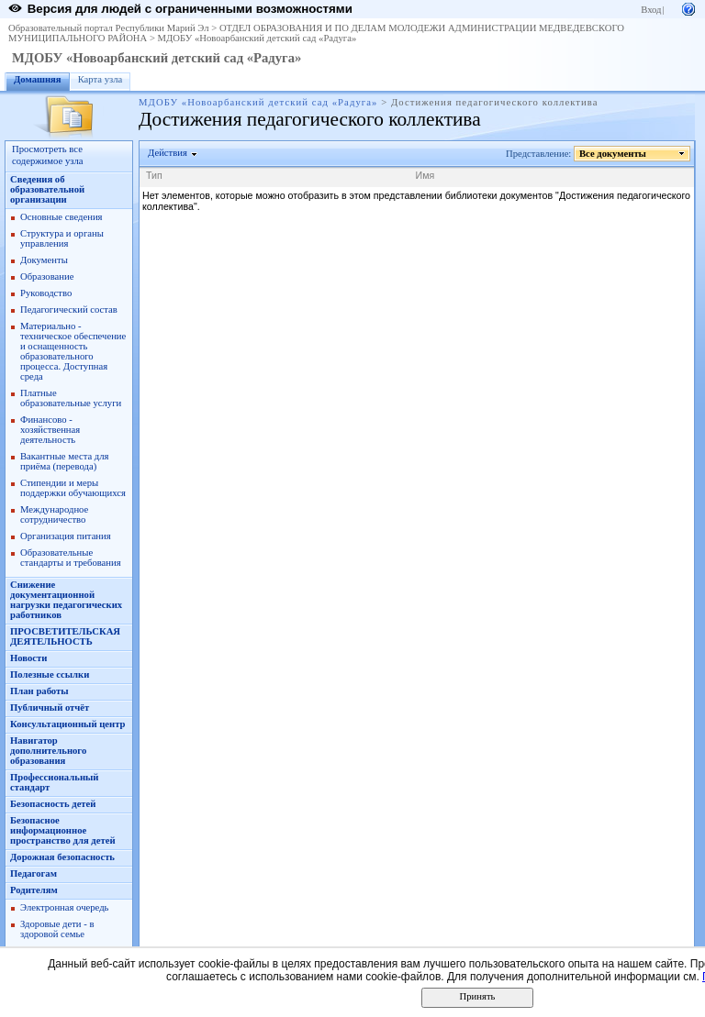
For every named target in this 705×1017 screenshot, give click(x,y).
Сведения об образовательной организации (47, 189)
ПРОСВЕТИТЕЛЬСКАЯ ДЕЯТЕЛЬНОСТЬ (65, 636)
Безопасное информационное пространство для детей (63, 830)
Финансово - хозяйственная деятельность (50, 430)
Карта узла (100, 79)
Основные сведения (61, 217)
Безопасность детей (52, 804)
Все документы (613, 154)
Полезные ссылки (49, 674)
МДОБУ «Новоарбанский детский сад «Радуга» (257, 38)
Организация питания (65, 536)
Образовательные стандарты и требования (70, 557)
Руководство (46, 293)
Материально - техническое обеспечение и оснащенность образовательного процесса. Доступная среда (73, 351)
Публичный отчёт (49, 707)
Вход (651, 10)
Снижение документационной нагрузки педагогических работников (66, 600)
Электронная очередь (64, 907)
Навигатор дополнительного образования (48, 750)
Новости (28, 658)
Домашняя (38, 79)
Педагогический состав (69, 309)
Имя (425, 175)
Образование (46, 276)
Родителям (34, 890)
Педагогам (33, 873)
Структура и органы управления (62, 238)
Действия (168, 153)
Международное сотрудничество (54, 514)
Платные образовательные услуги (70, 398)
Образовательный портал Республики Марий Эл (108, 28)
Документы (44, 260)
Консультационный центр (68, 724)
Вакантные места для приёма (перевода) (64, 461)
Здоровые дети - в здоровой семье (57, 929)
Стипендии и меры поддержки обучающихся (73, 488)
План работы (39, 691)
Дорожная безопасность (62, 857)
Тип (154, 175)
